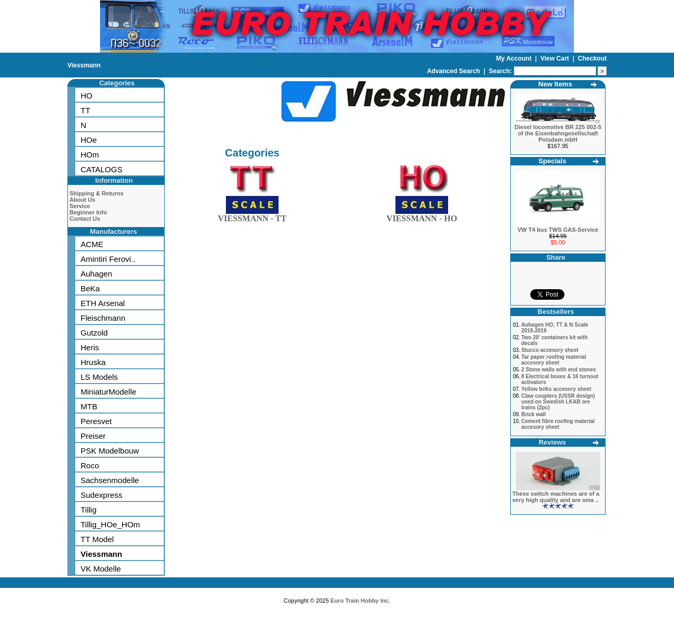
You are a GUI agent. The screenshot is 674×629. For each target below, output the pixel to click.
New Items (555, 84)
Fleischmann (103, 317)
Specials (553, 161)
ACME (92, 244)
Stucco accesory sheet (549, 350)
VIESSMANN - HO (421, 216)
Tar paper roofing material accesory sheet (553, 360)
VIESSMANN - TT (252, 216)
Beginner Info (88, 212)
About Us (82, 199)
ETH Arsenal (103, 303)
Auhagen (96, 273)
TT (85, 110)
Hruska (93, 362)
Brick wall (533, 414)
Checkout (592, 58)
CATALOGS (101, 169)
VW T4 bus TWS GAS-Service (558, 230)
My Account (514, 58)
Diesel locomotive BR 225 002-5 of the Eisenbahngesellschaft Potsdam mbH (557, 133)
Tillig (88, 509)
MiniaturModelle (108, 391)
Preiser (93, 435)
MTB (89, 406)
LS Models (99, 376)
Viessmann (84, 65)
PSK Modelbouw (110, 450)
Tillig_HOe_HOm (110, 524)
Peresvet (96, 421)
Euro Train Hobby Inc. (361, 600)
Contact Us (85, 218)
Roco (90, 465)
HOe (89, 139)
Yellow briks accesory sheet (556, 389)
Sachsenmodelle (110, 480)
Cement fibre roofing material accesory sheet (557, 424)
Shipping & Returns (97, 193)
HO (87, 95)
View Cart (555, 58)
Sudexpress (101, 494)
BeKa (90, 288)
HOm (90, 154)
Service (80, 206)
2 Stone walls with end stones (558, 369)
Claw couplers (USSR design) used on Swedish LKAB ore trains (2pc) (558, 401)
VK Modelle (101, 568)
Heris (90, 347)
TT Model (97, 539)
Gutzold (94, 332)
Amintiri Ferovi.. (108, 258)
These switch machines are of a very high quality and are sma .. (555, 496)
